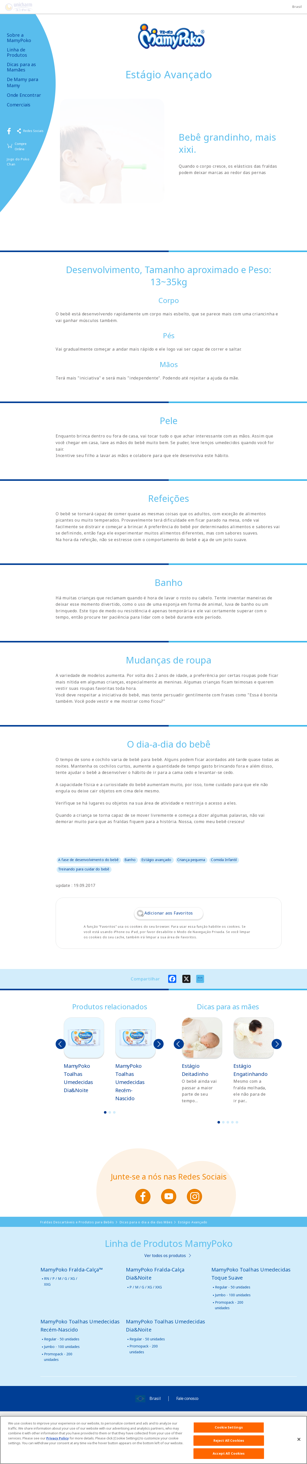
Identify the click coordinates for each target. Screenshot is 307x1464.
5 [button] (237, 1122)
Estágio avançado (156, 859)
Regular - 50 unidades (232, 1287)
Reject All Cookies (228, 1443)
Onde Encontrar (24, 95)
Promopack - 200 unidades (229, 1305)
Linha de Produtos (17, 52)
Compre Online (21, 146)
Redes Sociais (33, 131)
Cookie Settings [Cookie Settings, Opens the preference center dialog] (229, 1430)
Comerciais (18, 105)
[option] (84, 1055)
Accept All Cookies (229, 1456)
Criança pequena (191, 859)
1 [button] (105, 1112)
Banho (130, 859)
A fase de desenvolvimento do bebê (88, 859)
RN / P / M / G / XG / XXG (60, 1281)
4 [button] (232, 1122)
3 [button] (114, 1112)
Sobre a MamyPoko (19, 37)
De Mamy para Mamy (22, 82)
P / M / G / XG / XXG (145, 1287)
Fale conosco (187, 1398)
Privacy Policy (57, 1441)
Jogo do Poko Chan (18, 162)
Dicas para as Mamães (21, 67)
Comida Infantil (224, 859)
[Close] (298, 1442)
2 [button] (110, 1112)
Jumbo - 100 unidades (233, 1294)
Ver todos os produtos (165, 1255)
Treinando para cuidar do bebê (83, 869)
